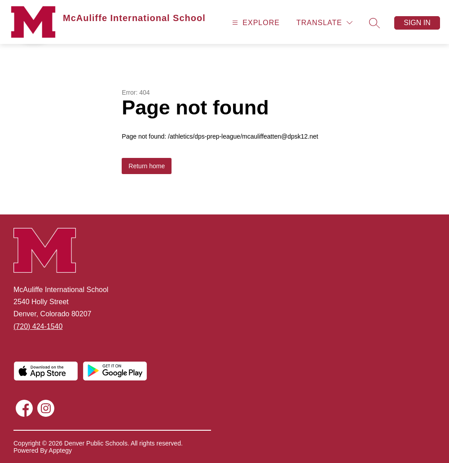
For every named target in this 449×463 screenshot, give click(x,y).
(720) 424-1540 (37, 326)
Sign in (417, 22)
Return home (146, 166)
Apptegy (60, 450)
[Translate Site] (324, 22)
